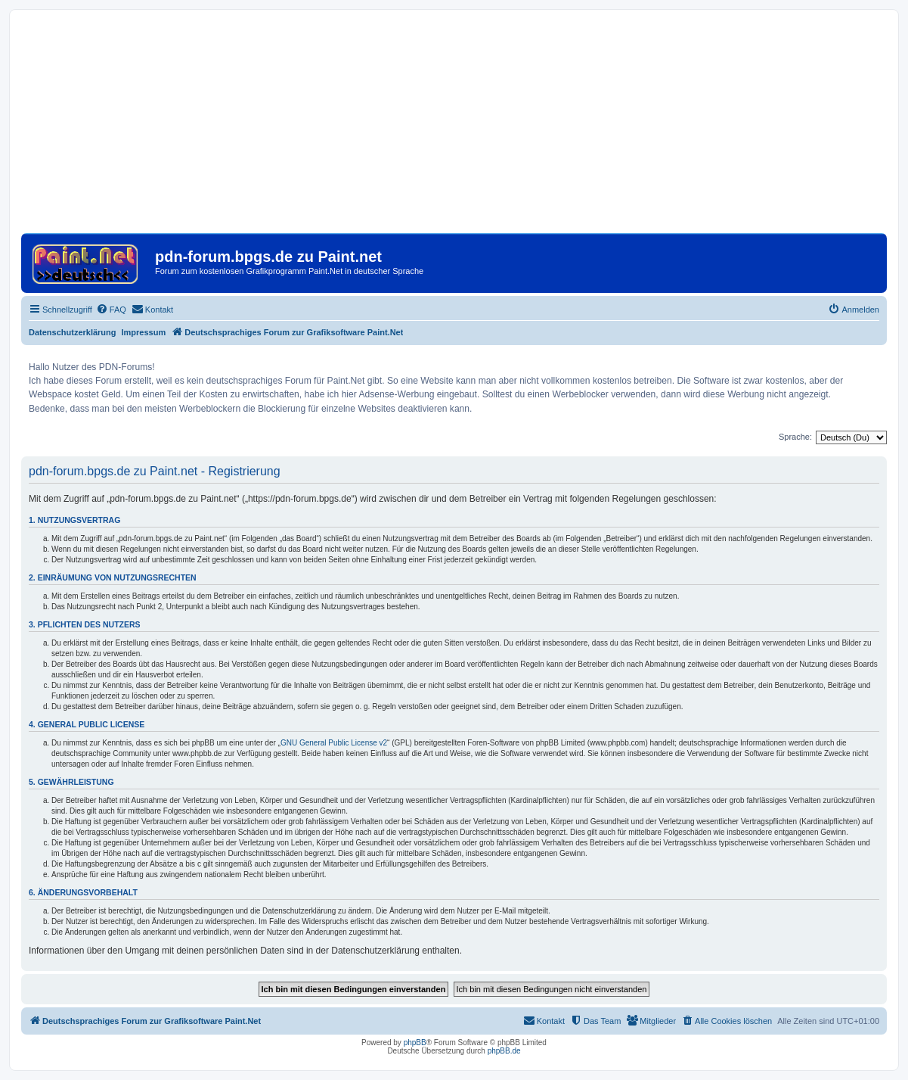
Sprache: (795, 436)
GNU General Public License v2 (333, 743)
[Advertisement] (454, 127)
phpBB (415, 1042)
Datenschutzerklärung (72, 332)
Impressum (144, 332)
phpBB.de (504, 1051)
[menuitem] (111, 309)
